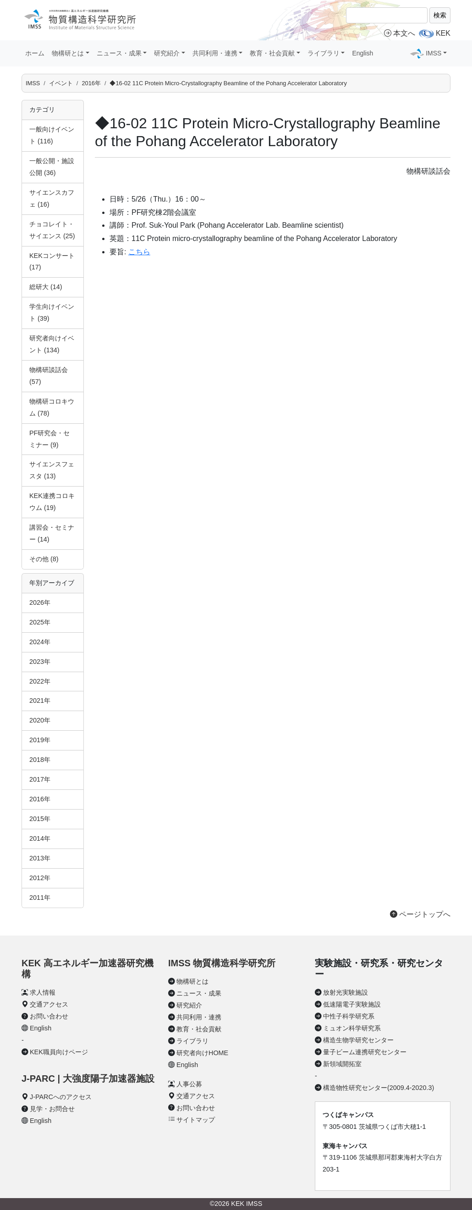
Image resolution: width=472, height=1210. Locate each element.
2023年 (39, 661)
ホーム (34, 53)
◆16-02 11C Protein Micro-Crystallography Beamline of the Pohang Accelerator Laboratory (228, 83)
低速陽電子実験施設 (352, 1004)
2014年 (39, 838)
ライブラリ (192, 1041)
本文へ (399, 33)
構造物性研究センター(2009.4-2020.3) (378, 1087)
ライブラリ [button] (323, 53)
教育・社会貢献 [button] (272, 53)
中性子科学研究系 (348, 1016)
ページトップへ (420, 914)
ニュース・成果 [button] (119, 53)
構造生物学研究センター (358, 1040)
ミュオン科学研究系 (352, 1028)
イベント (61, 83)
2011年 (39, 897)
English (362, 53)
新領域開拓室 (342, 1064)
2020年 (39, 720)
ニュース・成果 (198, 993)
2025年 (39, 622)
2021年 (39, 700)
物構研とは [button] (68, 53)
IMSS (33, 83)
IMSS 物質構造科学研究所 (221, 963)
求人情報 (42, 992)
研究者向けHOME (202, 1053)
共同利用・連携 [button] (214, 53)
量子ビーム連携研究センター (364, 1052)
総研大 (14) (45, 286)
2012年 (39, 877)
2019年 (39, 740)
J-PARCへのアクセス (61, 1096)
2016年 (91, 83)
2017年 (39, 779)
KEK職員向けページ (59, 1052)
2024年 (39, 642)
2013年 (39, 858)
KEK (443, 33)
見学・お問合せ (52, 1108)
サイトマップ (195, 1119)
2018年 (39, 759)
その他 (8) (44, 559)
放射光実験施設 (345, 992)
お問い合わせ (49, 1016)
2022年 (39, 681)
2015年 (39, 818)
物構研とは (192, 981)
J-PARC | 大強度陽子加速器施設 (88, 1078)
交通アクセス (49, 1004)
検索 (440, 15)
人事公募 (189, 1084)
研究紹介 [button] (167, 53)
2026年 (39, 602)
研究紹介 (189, 1005)
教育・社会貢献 (198, 1029)
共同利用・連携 (198, 1017)
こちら (139, 252)
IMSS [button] (433, 53)
